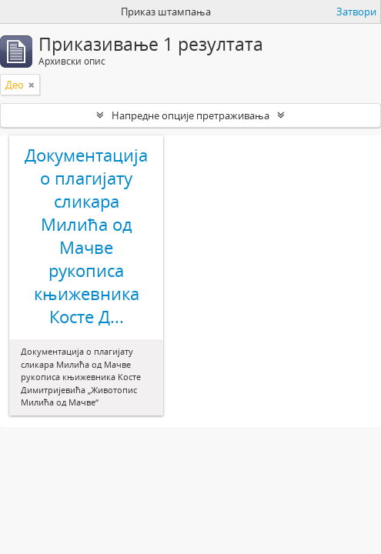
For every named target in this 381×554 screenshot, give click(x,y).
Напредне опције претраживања (190, 115)
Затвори (356, 11)
